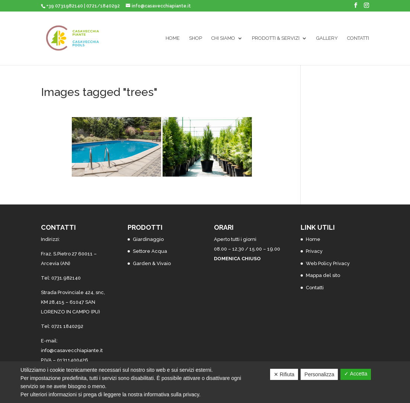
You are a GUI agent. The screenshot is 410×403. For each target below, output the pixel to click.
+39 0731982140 (64, 6)
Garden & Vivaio (152, 263)
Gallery (327, 38)
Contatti (358, 38)
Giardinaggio (148, 239)
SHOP (195, 38)
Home (173, 38)
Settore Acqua (150, 251)
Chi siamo (223, 38)
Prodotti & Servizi (276, 38)
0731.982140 (66, 278)
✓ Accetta (355, 374)
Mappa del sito (323, 275)
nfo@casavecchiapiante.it (72, 350)
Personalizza (319, 374)
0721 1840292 (67, 326)
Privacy (314, 251)
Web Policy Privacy (328, 263)
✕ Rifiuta (284, 374)
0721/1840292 (103, 6)
